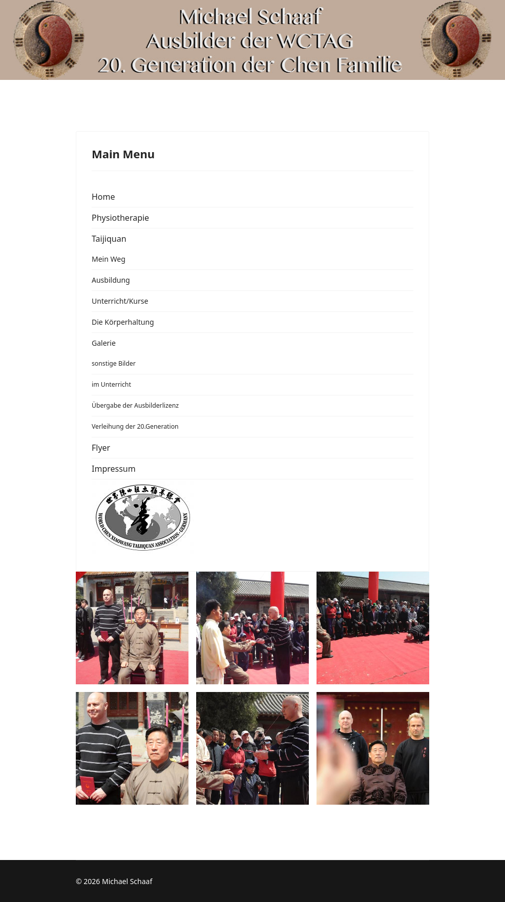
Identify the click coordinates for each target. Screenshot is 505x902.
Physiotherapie (120, 217)
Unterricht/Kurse (120, 301)
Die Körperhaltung (123, 322)
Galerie (104, 343)
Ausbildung (111, 280)
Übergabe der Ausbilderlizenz (135, 405)
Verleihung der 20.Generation (135, 426)
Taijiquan (109, 238)
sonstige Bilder (114, 363)
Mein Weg (108, 259)
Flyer (101, 447)
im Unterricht (111, 384)
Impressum (114, 468)
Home (103, 196)
